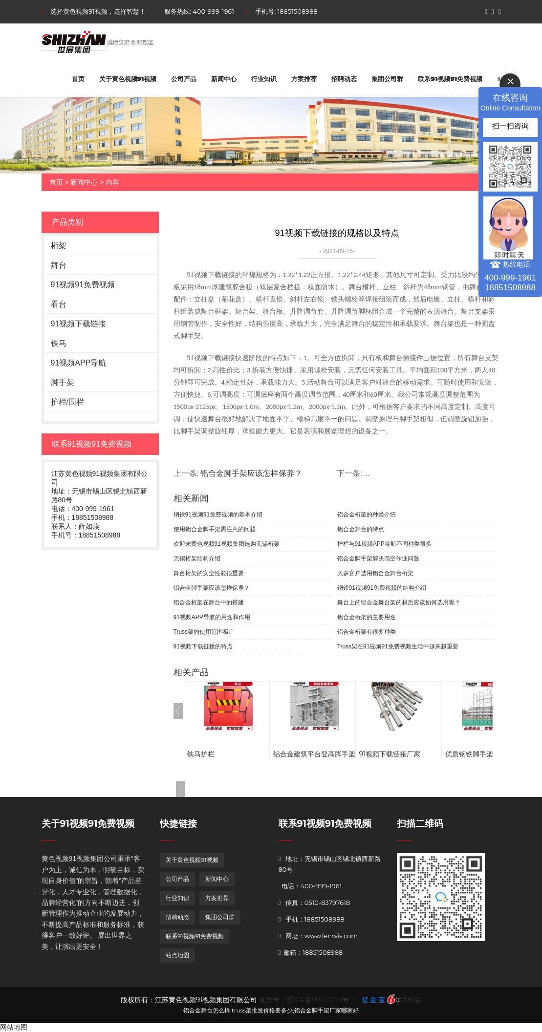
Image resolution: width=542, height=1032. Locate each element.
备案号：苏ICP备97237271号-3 (307, 999)
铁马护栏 (201, 754)
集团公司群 (387, 79)
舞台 (58, 265)
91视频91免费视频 (83, 284)
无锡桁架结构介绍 (196, 558)
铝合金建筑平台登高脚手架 (314, 754)
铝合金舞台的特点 (360, 529)
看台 (58, 304)
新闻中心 (224, 79)
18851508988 (298, 11)
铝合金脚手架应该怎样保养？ (211, 587)
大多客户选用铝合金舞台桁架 (375, 573)
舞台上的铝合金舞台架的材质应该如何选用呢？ (398, 602)
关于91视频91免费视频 (88, 823)
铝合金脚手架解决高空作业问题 (378, 558)
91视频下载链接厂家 (390, 754)
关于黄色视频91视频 (128, 79)
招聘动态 (344, 79)
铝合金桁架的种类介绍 (366, 514)
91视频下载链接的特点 (203, 646)
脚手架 (62, 382)
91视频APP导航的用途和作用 (211, 617)
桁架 (58, 245)
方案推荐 (304, 79)
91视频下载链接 (79, 324)
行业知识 (264, 79)
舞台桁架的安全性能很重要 (208, 573)
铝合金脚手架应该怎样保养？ (251, 473)
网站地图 (13, 1027)
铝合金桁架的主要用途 (366, 617)
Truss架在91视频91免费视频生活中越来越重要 (397, 646)
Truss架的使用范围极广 (204, 631)
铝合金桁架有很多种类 (366, 631)
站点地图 (177, 955)
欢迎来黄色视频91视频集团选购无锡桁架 (226, 543)
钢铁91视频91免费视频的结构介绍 (382, 587)
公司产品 (183, 79)
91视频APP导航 (79, 363)
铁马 (58, 343)
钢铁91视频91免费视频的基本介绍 (218, 514)
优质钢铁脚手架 (469, 754)
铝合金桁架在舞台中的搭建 (208, 602)
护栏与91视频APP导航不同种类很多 (384, 543)
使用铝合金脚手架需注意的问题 (214, 529)
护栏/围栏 (67, 402)
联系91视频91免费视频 (450, 79)
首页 (78, 79)
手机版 (411, 999)
